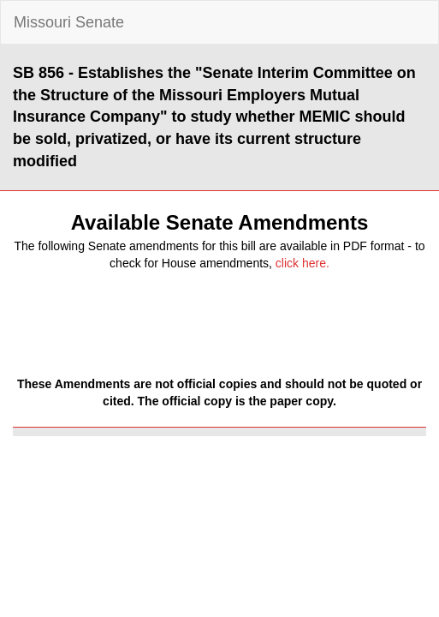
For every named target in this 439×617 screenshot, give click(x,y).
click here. (302, 263)
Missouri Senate (69, 22)
